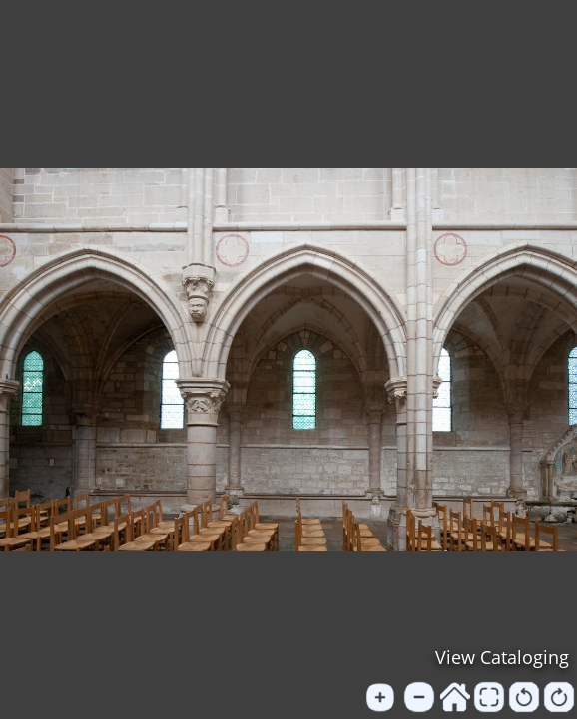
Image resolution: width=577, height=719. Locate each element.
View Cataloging (502, 657)
